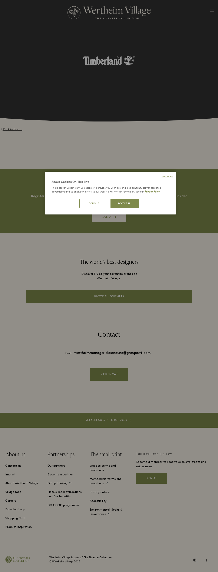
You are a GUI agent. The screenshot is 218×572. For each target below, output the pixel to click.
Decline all (167, 177)
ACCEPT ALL (125, 203)
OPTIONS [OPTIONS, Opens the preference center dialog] (94, 203)
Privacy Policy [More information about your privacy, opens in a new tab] (152, 192)
